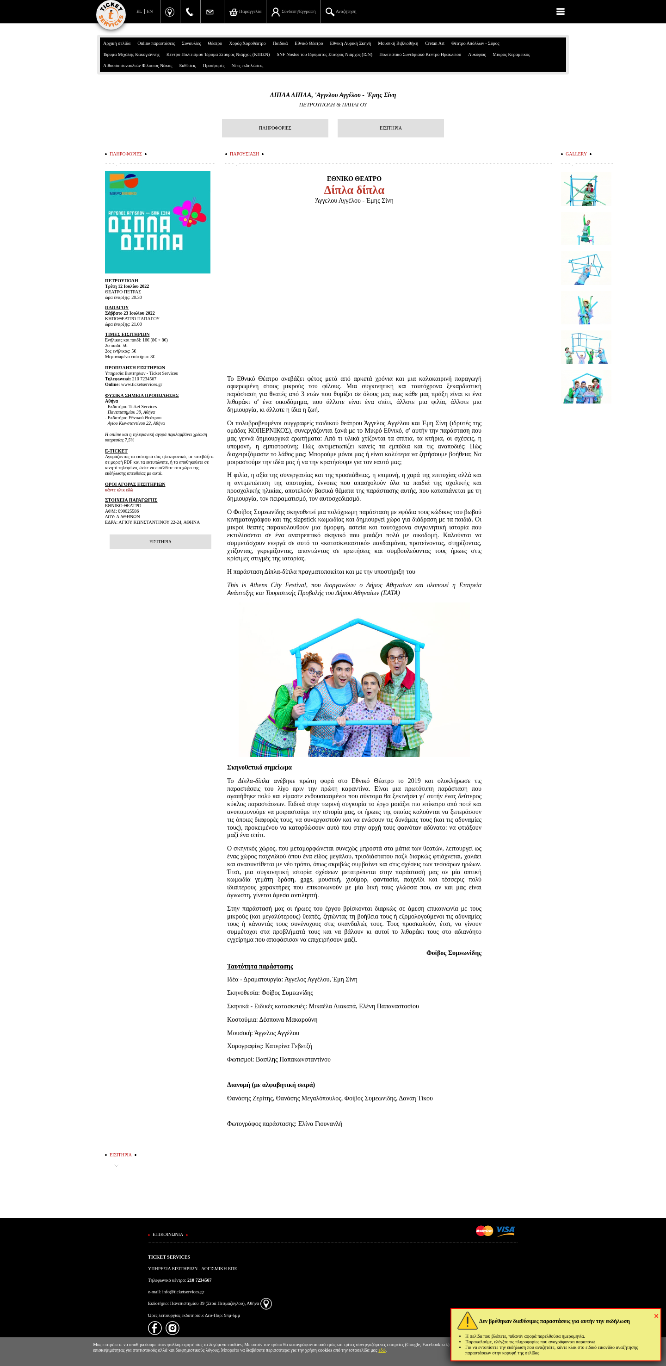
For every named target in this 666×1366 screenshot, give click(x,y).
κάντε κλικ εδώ (119, 489)
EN (150, 11)
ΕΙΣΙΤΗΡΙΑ (391, 127)
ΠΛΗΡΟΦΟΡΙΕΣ (275, 127)
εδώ (382, 1350)
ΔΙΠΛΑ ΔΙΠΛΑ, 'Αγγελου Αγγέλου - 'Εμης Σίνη (333, 95)
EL (139, 11)
